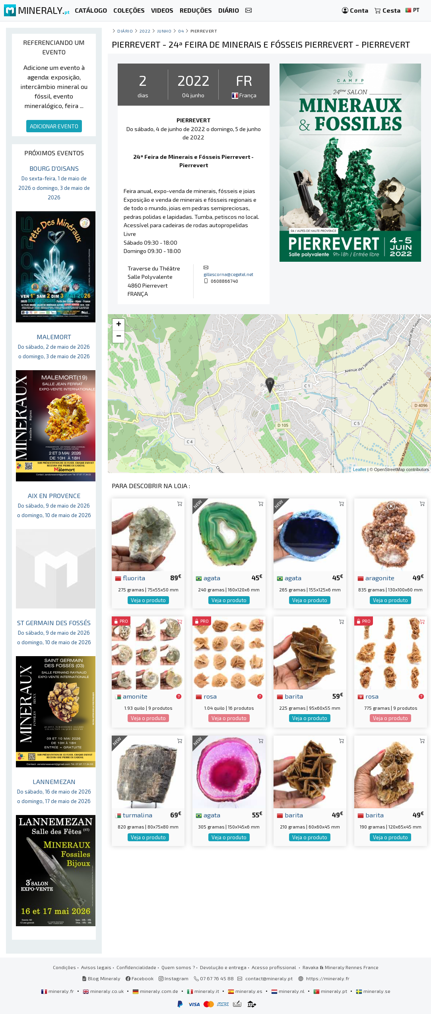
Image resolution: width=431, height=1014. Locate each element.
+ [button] (118, 325)
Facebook (139, 978)
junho (164, 30)
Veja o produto (148, 600)
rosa (206, 696)
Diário (125, 30)
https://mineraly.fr (327, 978)
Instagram (173, 978)
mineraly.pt (330, 991)
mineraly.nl (288, 991)
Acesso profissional (274, 967)
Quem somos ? (178, 967)
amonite (131, 696)
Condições (64, 967)
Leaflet (359, 469)
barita (290, 696)
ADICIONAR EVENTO (54, 126)
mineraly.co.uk (104, 991)
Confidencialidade (136, 967)
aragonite (375, 577)
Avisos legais (96, 967)
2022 (145, 30)
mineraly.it (203, 991)
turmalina (133, 815)
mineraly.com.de (155, 991)
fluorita (130, 577)
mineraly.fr (58, 991)
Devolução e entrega (223, 967)
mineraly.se (373, 991)
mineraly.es (246, 991)
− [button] (118, 337)
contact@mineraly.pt (269, 978)
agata (208, 577)
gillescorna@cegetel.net (228, 274)
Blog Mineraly (101, 978)
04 (181, 30)
